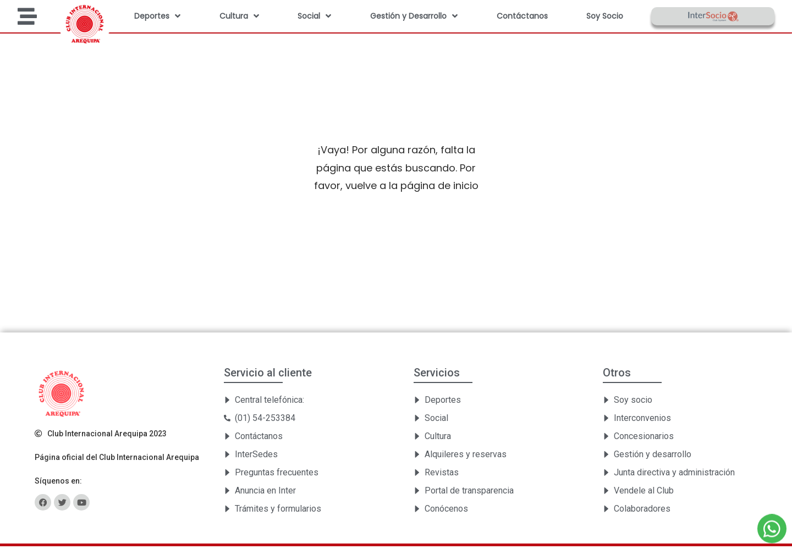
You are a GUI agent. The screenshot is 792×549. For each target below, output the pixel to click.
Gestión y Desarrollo (414, 15)
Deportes (157, 15)
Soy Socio (604, 15)
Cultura (239, 15)
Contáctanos (522, 15)
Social (314, 15)
